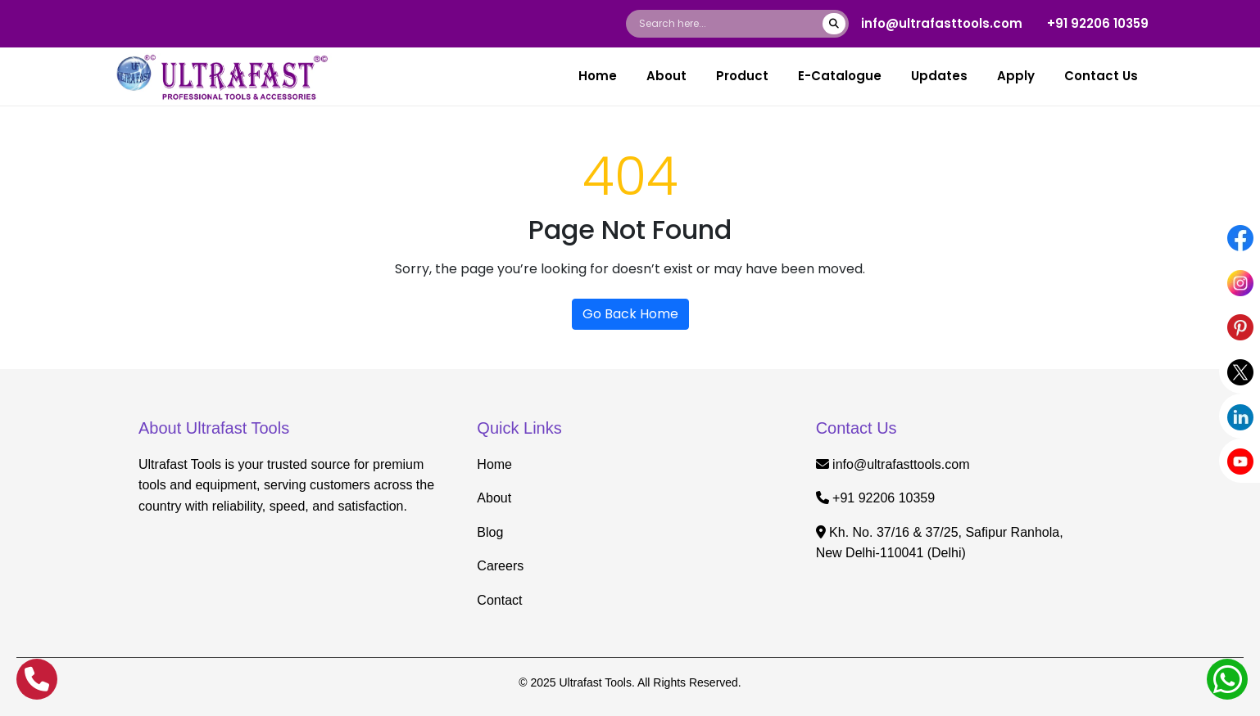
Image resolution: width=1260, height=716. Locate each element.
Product (742, 75)
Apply (1016, 75)
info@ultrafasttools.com (941, 23)
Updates (939, 75)
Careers (500, 566)
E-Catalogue (840, 75)
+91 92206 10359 (1098, 23)
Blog (490, 532)
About (666, 75)
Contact (499, 600)
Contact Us (1101, 75)
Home (597, 75)
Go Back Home (630, 313)
